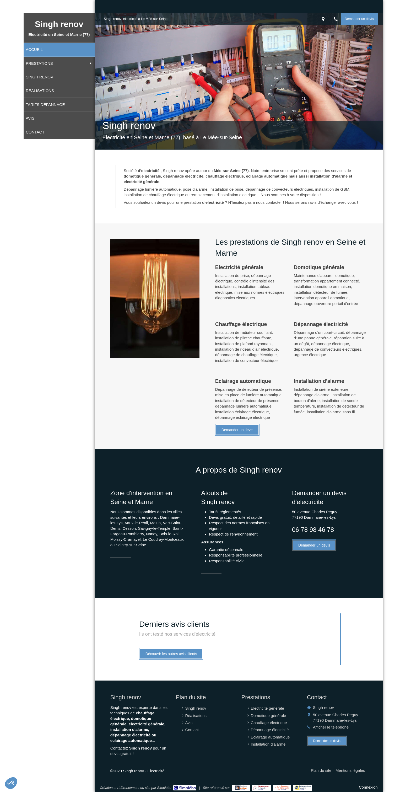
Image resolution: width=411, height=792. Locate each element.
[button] (11, 783)
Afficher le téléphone (331, 727)
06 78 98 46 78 (313, 529)
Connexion (368, 787)
